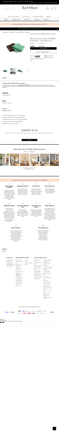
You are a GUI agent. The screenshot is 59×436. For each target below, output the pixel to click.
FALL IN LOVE (45, 265)
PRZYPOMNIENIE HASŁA (11, 264)
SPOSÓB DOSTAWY (19, 280)
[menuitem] (6, 19)
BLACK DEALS (45, 280)
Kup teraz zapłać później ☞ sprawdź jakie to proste (29, 28)
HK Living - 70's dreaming (47, 266)
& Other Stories (26, 16)
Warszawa (26, 151)
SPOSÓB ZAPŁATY (19, 281)
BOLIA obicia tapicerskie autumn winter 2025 (38, 266)
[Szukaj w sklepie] (7, 7)
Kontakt (48, 16)
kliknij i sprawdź (22, 115)
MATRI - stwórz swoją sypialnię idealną (37, 278)
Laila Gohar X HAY (46, 284)
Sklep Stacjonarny (13, 16)
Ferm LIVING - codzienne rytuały (47, 288)
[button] (28, 70)
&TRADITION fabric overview (37, 261)
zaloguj (51, 8)
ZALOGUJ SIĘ (9, 261)
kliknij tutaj (16, 123)
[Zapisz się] (29, 140)
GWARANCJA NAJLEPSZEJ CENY (10, 1)
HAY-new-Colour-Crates (47, 281)
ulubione (47, 8)
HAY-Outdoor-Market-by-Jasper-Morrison (47, 261)
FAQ (16, 286)
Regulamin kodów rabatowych (19, 269)
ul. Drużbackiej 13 (31, 151)
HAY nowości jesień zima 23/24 (47, 274)
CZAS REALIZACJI (19, 278)
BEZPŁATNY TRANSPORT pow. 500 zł (25, 1)
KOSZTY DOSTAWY (19, 283)
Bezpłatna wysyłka (19, 264)
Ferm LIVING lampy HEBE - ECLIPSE (47, 298)
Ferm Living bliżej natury (47, 286)
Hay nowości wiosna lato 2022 (47, 291)
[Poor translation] (2, 322)
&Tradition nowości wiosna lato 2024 (47, 269)
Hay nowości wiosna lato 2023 (47, 278)
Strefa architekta (38, 16)
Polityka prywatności (19, 277)
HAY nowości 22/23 (46, 283)
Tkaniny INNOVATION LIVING (37, 263)
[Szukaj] (13, 7)
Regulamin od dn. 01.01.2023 (18, 266)
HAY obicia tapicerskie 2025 (38, 268)
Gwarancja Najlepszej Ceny (19, 262)
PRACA (26, 261)
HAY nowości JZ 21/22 (47, 293)
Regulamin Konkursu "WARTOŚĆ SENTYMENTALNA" (19, 274)
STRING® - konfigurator (38, 273)
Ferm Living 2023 (46, 276)
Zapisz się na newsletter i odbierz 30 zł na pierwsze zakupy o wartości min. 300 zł (29, 24)
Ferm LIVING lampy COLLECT (46, 295)
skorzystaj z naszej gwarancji (20, 117)
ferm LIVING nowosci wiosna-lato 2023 (46, 272)
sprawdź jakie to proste (18, 121)
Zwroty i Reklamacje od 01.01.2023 (20, 272)
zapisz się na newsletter (23, 119)
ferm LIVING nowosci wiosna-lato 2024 (46, 263)
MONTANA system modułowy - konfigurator (38, 275)
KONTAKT (26, 264)
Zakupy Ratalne (18, 284)
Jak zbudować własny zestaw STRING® (38, 271)
